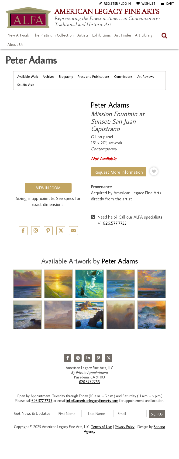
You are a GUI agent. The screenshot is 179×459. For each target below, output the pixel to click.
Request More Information (118, 172)
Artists (83, 35)
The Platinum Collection (53, 35)
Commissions (123, 76)
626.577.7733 (89, 381)
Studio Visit (25, 84)
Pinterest (98, 358)
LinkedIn (88, 358)
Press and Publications (94, 76)
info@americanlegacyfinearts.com (92, 400)
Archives (48, 76)
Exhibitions (101, 35)
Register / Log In (117, 3)
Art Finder (122, 35)
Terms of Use (101, 426)
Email (73, 230)
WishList (148, 3)
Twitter (60, 230)
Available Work (27, 76)
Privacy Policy (124, 426)
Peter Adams (110, 105)
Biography (66, 76)
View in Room (48, 188)
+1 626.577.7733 (112, 223)
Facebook (67, 358)
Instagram (78, 358)
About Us (15, 44)
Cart (170, 3)
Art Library (143, 35)
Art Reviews (145, 76)
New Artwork (18, 35)
